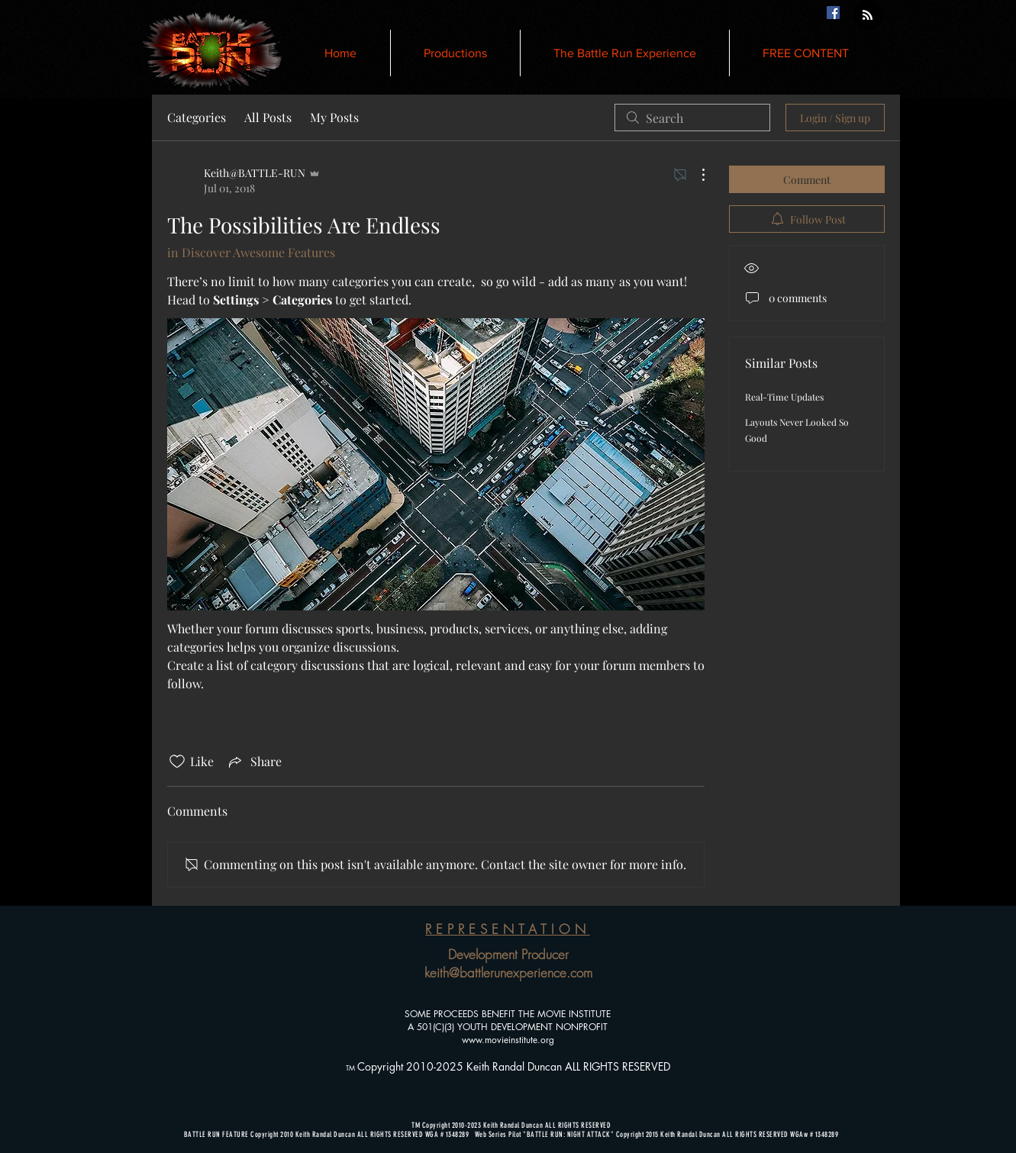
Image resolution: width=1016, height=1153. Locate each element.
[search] (692, 117)
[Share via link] (254, 761)
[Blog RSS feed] (867, 15)
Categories (196, 117)
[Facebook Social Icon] (833, 12)
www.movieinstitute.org (508, 1039)
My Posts (334, 117)
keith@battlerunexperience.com (508, 972)
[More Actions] (695, 175)
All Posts (268, 117)
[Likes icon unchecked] (177, 761)
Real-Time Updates (784, 397)
